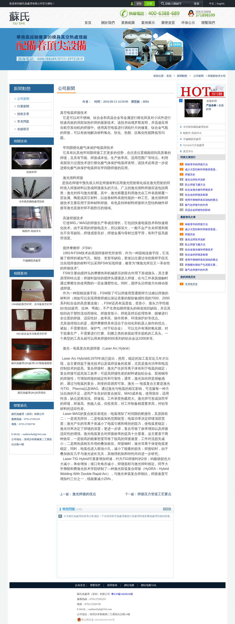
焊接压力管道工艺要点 (154, 494)
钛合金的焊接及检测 (196, 194)
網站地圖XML (149, 585)
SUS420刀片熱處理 (193, 145)
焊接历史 (190, 174)
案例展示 (148, 22)
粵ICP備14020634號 (122, 594)
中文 (211, 3)
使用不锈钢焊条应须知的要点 (201, 199)
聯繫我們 (208, 22)
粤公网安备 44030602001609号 (96, 620)
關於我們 (108, 22)
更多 (167, 509)
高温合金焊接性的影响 (197, 209)
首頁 (88, 22)
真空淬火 (188, 151)
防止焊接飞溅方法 (195, 184)
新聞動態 (182, 75)
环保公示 (188, 22)
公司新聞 (198, 75)
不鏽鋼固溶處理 (192, 139)
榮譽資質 (168, 22)
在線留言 (23, 129)
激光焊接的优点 (84, 494)
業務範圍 (128, 22)
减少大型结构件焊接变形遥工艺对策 (205, 169)
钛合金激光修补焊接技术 (199, 189)
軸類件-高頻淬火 (192, 133)
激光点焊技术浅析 (195, 179)
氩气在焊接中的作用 (196, 204)
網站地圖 (129, 585)
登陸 (139, 3)
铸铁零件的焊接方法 (196, 164)
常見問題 (23, 121)
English (220, 3)
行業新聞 (23, 106)
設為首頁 (80, 585)
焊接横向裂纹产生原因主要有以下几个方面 (209, 264)
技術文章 (23, 114)
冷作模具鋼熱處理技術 (195, 126)
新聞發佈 (112, 585)
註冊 (149, 3)
